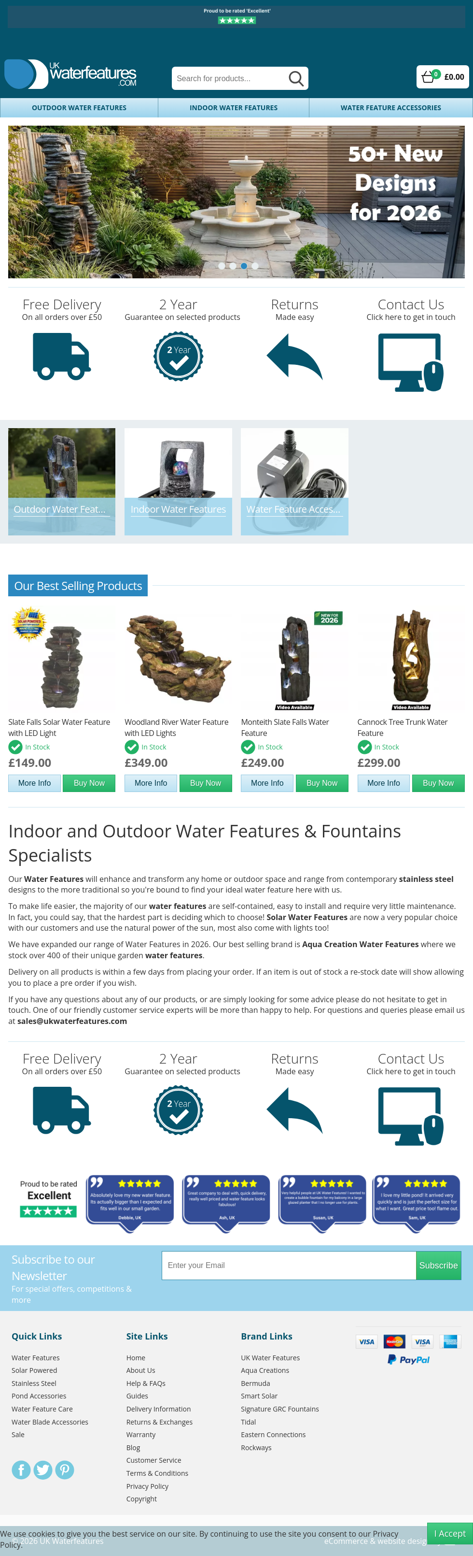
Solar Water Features (307, 917)
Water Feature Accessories (391, 107)
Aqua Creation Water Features (360, 944)
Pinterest (64, 1470)
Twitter (43, 1470)
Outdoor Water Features (79, 107)
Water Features (53, 879)
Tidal (248, 1421)
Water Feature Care (42, 1408)
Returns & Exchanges (159, 1421)
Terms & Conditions (157, 1473)
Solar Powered (34, 1370)
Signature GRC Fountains (280, 1408)
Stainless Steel (34, 1383)
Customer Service (153, 1460)
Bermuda (255, 1383)
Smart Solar (259, 1395)
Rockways (256, 1447)
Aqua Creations (265, 1370)
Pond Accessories (39, 1395)
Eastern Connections (273, 1434)
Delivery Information (158, 1408)
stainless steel (426, 879)
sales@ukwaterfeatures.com (72, 1021)
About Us (140, 1370)
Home (136, 1357)
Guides (137, 1395)
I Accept (450, 1533)
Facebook (21, 1470)
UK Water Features (270, 1357)
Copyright (141, 1498)
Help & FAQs (146, 1383)
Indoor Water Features (234, 107)
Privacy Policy (147, 1486)
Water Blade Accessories (50, 1421)
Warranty (141, 1434)
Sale (18, 1434)
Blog (133, 1447)
